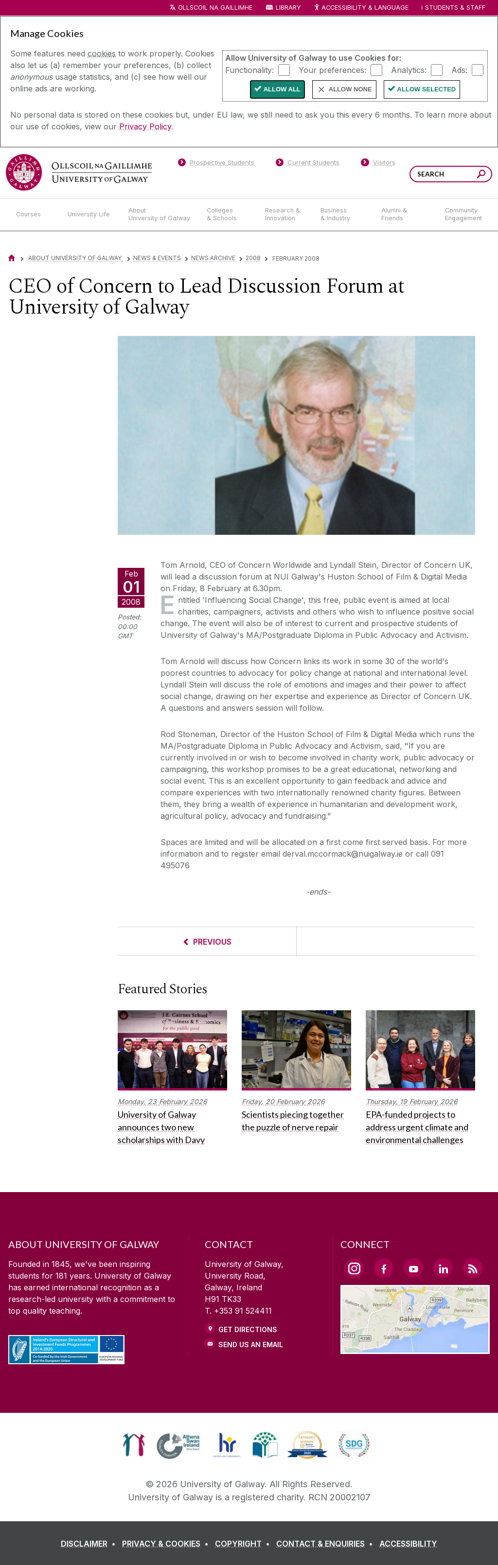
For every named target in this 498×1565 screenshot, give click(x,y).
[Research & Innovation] (285, 214)
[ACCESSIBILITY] (408, 1543)
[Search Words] (450, 174)
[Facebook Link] (383, 1268)
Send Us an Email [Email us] (250, 1344)
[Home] (11, 258)
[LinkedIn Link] (443, 1268)
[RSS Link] (472, 1268)
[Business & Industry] (343, 214)
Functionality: (249, 69)
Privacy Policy (145, 126)
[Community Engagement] (463, 214)
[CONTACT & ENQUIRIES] (326, 1543)
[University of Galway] (79, 172)
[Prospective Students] (216, 164)
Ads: (459, 69)
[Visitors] (378, 164)
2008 (253, 258)
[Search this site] (481, 175)
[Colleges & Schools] (228, 214)
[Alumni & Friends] (405, 214)
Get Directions (247, 1329)
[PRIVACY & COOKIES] (167, 1543)
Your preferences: (332, 69)
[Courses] (34, 214)
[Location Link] (415, 1348)
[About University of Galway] (160, 214)
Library (288, 7)
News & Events (157, 258)
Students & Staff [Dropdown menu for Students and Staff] (455, 7)
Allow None (350, 89)
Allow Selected (426, 89)
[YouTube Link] (413, 1268)
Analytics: (409, 69)
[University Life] (90, 214)
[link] (134, 1444)
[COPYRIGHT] (244, 1543)
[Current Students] (308, 164)
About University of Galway (75, 258)
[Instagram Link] (354, 1268)
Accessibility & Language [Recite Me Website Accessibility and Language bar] (361, 8)
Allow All (282, 89)
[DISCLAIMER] (90, 1543)
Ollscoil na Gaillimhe (215, 7)
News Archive (213, 258)
